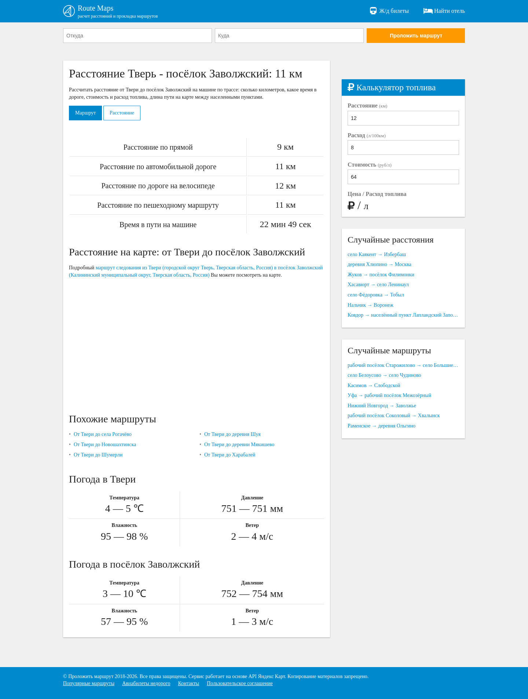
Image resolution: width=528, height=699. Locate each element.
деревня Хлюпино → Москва (379, 264)
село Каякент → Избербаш (377, 254)
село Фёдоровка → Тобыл (376, 295)
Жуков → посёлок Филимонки (381, 274)
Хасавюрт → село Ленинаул (378, 284)
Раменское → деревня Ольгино (381, 426)
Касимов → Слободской (374, 385)
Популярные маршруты (88, 683)
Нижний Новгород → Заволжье (382, 405)
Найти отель (444, 11)
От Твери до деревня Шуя (232, 434)
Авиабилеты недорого (146, 683)
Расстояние (122, 113)
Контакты (188, 683)
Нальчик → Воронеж (370, 305)
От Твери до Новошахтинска (105, 444)
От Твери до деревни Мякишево (239, 444)
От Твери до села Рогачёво (103, 434)
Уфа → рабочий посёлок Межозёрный (389, 395)
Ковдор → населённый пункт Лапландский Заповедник (403, 315)
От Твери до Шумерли (98, 455)
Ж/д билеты (389, 11)
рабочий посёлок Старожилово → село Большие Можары (403, 365)
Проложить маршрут (416, 36)
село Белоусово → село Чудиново (384, 375)
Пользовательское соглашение (240, 683)
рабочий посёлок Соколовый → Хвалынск (394, 415)
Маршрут (85, 113)
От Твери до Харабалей (230, 455)
